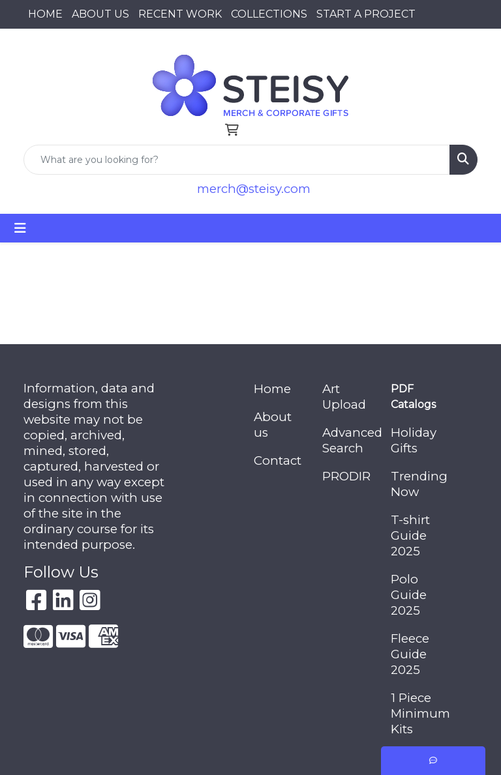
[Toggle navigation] (20, 228)
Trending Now (417, 484)
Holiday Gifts (413, 440)
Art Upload (344, 396)
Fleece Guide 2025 (410, 654)
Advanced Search (348, 440)
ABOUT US (100, 14)
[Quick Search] (236, 160)
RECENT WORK (180, 14)
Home (272, 388)
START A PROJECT (366, 14)
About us (273, 424)
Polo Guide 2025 (409, 595)
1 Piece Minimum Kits (417, 713)
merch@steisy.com (254, 188)
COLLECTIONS (269, 14)
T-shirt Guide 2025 (410, 535)
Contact (277, 460)
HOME (45, 14)
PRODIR (346, 476)
